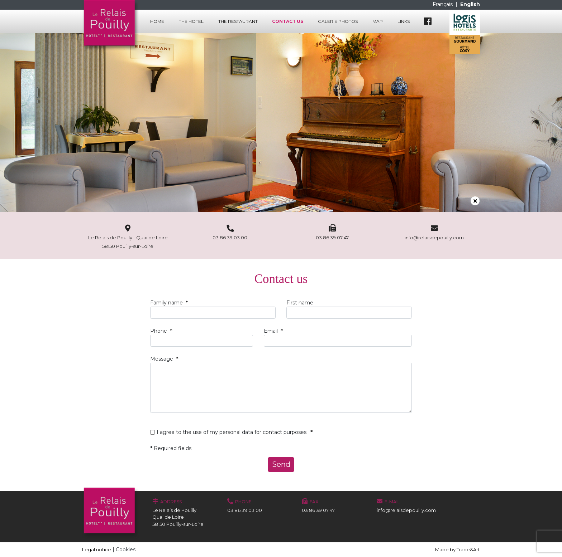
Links (403, 21)
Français (443, 4)
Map (377, 21)
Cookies (125, 549)
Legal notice (96, 549)
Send (281, 464)
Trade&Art (468, 549)
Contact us (287, 21)
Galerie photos (338, 21)
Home (157, 21)
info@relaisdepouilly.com (406, 510)
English (470, 4)
